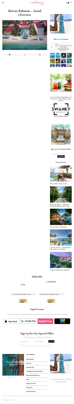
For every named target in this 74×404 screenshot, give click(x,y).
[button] (8, 377)
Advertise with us (61, 139)
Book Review (30, 367)
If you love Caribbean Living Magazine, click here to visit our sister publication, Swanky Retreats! (61, 98)
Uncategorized (30, 391)
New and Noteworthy (33, 375)
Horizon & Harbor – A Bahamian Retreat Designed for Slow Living (59, 205)
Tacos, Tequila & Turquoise (13, 363)
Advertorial (30, 359)
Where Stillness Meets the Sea (58, 184)
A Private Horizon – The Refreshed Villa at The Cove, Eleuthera (60, 248)
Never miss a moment (61, 85)
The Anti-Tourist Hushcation (58, 227)
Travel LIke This (31, 383)
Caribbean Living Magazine (34, 371)
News (27, 379)
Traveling (29, 387)
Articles (28, 363)
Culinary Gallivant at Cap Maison (59, 270)
